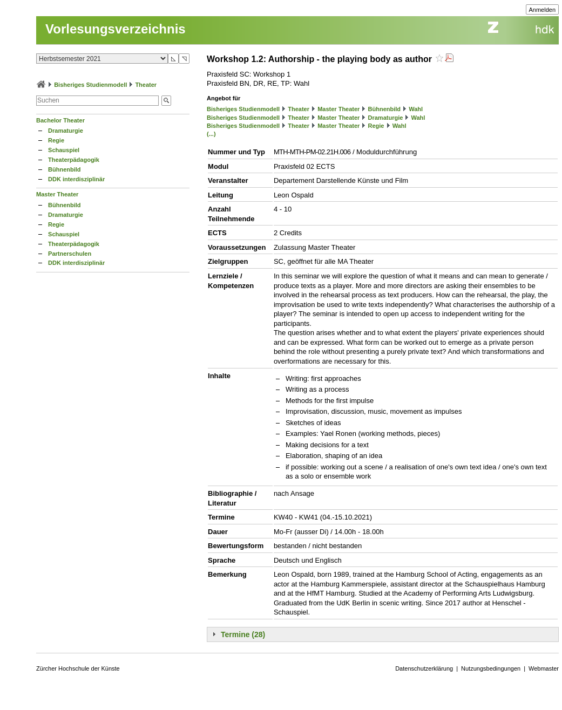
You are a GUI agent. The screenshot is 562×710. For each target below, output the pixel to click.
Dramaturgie (65, 130)
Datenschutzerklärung (424, 668)
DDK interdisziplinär (76, 179)
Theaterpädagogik (73, 159)
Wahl (416, 109)
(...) (211, 134)
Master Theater (57, 194)
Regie (56, 140)
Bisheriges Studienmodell (90, 84)
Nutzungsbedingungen (490, 668)
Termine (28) (243, 634)
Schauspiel (63, 150)
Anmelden (542, 9)
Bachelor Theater (60, 120)
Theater (146, 84)
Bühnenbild (64, 169)
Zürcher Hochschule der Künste (78, 668)
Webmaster (544, 668)
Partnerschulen (69, 253)
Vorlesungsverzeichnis (115, 29)
